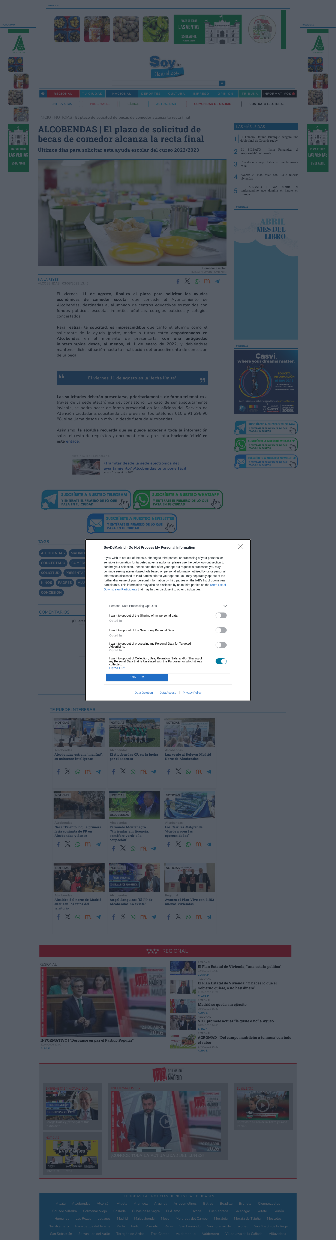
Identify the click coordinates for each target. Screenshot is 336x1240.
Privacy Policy (192, 692)
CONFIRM (137, 677)
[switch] (221, 615)
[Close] (242, 548)
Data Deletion (144, 692)
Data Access (167, 692)
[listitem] (168, 606)
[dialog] (168, 620)
